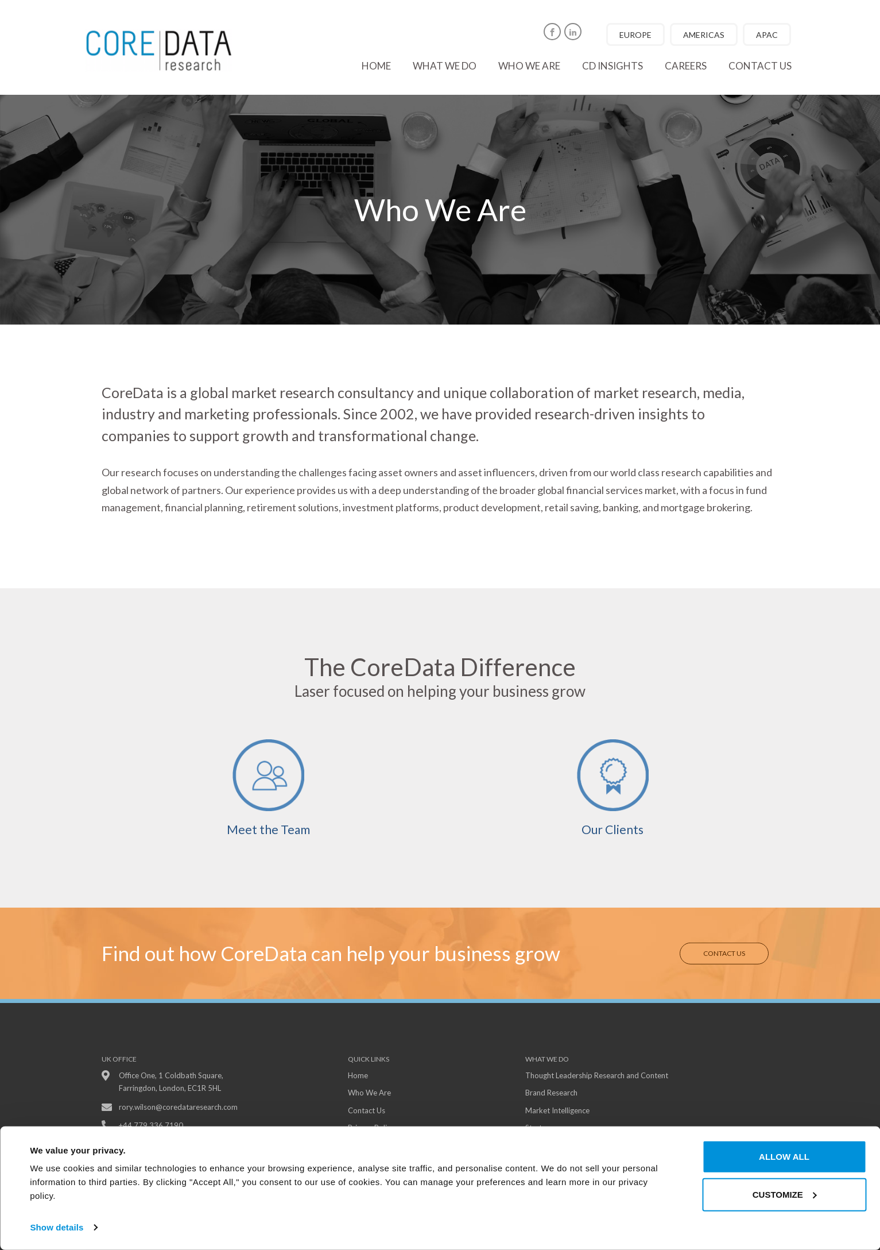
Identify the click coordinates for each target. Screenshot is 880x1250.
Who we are (529, 66)
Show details (56, 1227)
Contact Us (724, 952)
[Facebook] (552, 31)
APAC (767, 35)
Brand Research (551, 1092)
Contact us (760, 66)
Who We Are (369, 1092)
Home (376, 66)
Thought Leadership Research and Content (596, 1075)
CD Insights (612, 66)
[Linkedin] (573, 31)
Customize (785, 1194)
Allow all (784, 1157)
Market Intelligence (557, 1110)
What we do (444, 66)
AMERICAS (703, 35)
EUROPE (635, 35)
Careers (686, 66)
